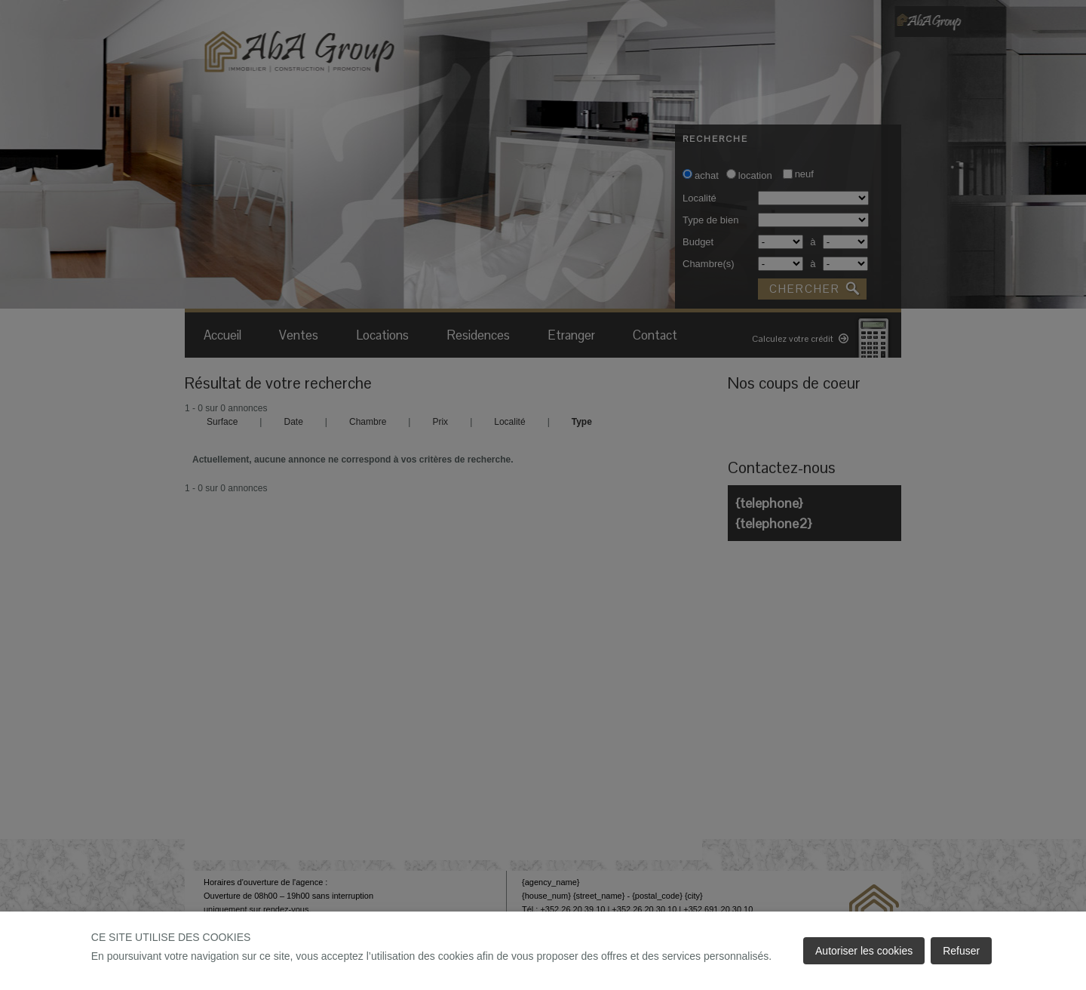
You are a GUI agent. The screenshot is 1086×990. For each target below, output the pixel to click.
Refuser (961, 951)
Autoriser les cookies (864, 951)
